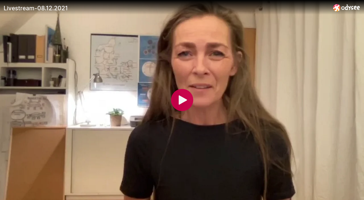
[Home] (346, 8)
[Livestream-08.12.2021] (166, 8)
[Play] (182, 100)
